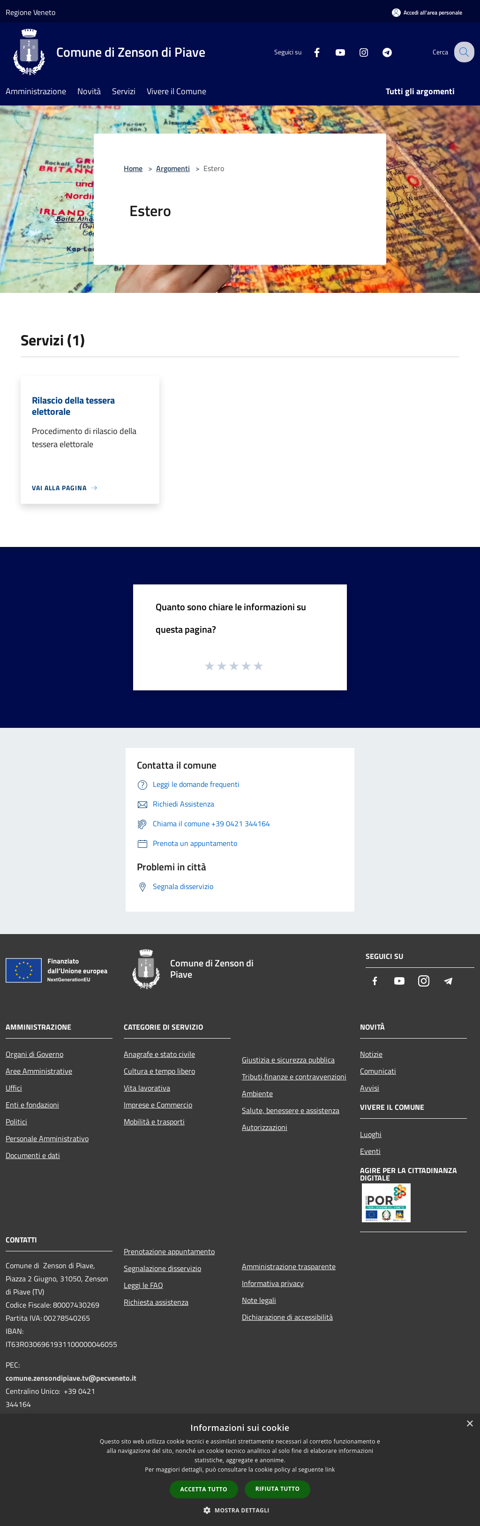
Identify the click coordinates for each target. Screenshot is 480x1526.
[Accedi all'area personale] (427, 12)
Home (133, 168)
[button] (240, 1510)
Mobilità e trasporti (154, 1121)
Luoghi (371, 1134)
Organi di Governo (34, 1054)
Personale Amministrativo (47, 1138)
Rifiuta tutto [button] (277, 1489)
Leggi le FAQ (143, 1285)
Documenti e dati (33, 1155)
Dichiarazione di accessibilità (287, 1317)
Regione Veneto (30, 12)
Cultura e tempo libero (159, 1071)
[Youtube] (332, 51)
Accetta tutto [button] (203, 1489)
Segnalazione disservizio (162, 1268)
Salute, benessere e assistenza (290, 1110)
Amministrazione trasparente (289, 1266)
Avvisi (369, 1087)
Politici (16, 1121)
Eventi (370, 1151)
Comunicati (378, 1071)
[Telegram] (379, 51)
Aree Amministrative (39, 1071)
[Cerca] (463, 52)
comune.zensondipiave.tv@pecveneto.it (71, 1378)
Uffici (14, 1087)
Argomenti (173, 168)
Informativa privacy (273, 1283)
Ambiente (257, 1093)
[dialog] (240, 1470)
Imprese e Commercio (158, 1104)
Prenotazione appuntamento (169, 1251)
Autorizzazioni (264, 1127)
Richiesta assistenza (156, 1302)
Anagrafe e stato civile (159, 1054)
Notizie (371, 1054)
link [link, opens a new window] (330, 1470)
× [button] (469, 1424)
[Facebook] (309, 51)
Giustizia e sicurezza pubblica (288, 1059)
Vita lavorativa (147, 1087)
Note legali (259, 1300)
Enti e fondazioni (32, 1104)
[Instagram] (356, 51)
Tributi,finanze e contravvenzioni (294, 1076)
